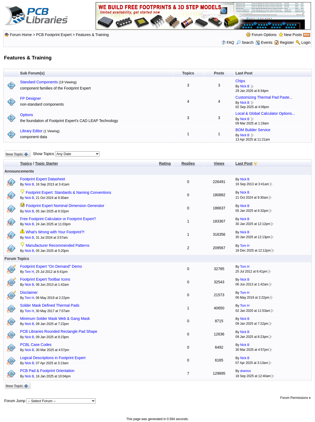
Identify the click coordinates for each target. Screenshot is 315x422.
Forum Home (21, 35)
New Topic (16, 154)
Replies (188, 163)
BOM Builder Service (253, 130)
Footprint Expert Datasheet (42, 179)
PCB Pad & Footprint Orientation (47, 371)
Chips (240, 81)
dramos (245, 371)
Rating (165, 163)
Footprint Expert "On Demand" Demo (51, 266)
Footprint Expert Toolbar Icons (45, 279)
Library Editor (31, 131)
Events (264, 42)
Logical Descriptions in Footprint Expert (53, 358)
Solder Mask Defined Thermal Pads (49, 305)
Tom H (244, 246)
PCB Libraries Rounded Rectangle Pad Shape (58, 331)
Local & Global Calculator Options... (265, 113)
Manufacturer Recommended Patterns (57, 245)
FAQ (230, 42)
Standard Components (39, 82)
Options (26, 115)
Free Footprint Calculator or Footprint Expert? (58, 219)
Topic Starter (46, 163)
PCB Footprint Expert (53, 35)
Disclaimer (29, 292)
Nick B (244, 86)
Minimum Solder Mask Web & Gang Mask (55, 318)
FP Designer (30, 98)
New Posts (293, 35)
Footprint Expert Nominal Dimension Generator (65, 205)
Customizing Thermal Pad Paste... (264, 97)
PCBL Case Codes (36, 344)
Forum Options (264, 35)
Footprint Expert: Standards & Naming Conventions (68, 192)
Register (287, 42)
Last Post (244, 163)
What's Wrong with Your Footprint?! (55, 232)
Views (219, 163)
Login (305, 42)
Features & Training (92, 35)
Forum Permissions (295, 398)
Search (245, 42)
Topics (26, 163)
